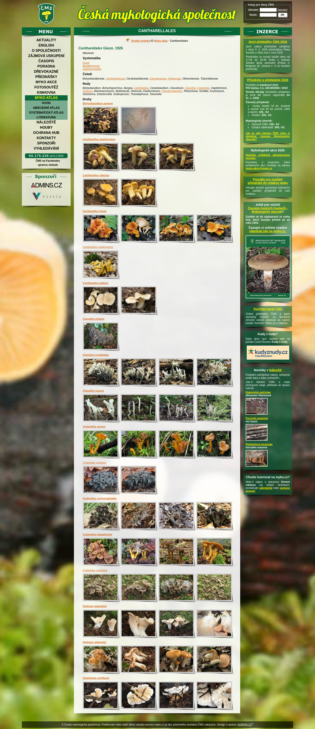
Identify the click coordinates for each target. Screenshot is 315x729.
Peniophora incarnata (259, 444)
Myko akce (46, 82)
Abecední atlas (46, 107)
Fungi (86, 62)
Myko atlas (46, 98)
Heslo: (253, 14)
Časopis (46, 61)
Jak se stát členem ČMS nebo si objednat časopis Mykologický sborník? (268, 136)
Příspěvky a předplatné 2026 (267, 80)
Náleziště (46, 122)
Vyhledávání (46, 148)
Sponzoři (46, 143)
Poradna (46, 66)
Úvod (46, 103)
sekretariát (266, 488)
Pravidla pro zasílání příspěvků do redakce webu (268, 181)
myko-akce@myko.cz (259, 168)
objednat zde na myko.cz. (267, 231)
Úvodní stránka (140, 40)
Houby (46, 127)
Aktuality (46, 40)
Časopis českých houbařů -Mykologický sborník (268, 209)
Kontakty (46, 138)
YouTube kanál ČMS (267, 309)
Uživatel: (253, 9)
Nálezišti (275, 370)
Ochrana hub (46, 133)
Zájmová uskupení (46, 56)
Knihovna (46, 92)
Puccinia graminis (257, 418)
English (46, 45)
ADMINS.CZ (244, 724)
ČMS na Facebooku (48, 160)
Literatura (46, 117)
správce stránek (47, 164)
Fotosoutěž (46, 87)
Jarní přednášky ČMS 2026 (267, 41)
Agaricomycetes (92, 69)
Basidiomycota (91, 66)
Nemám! (282, 9)
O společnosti (46, 50)
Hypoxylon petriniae (258, 392)
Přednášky (46, 77)
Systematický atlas (46, 112)
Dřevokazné (46, 71)
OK (283, 14)
